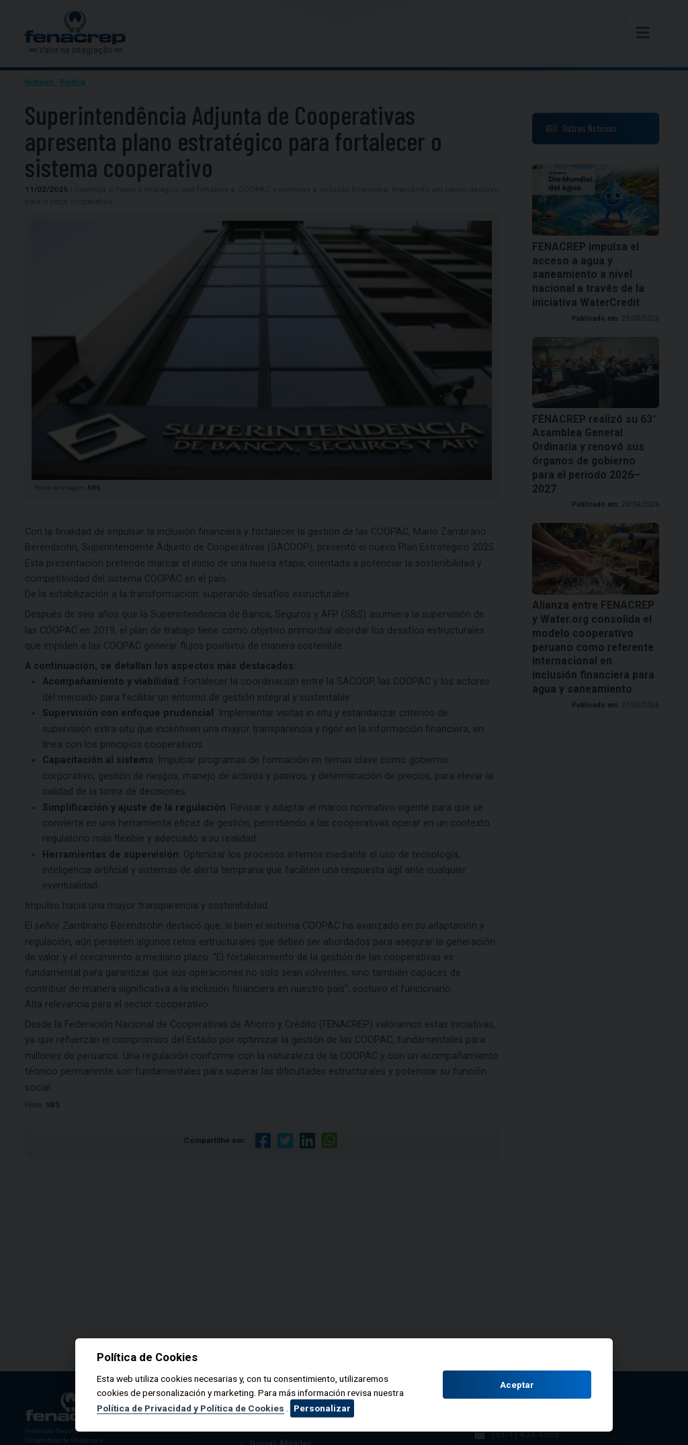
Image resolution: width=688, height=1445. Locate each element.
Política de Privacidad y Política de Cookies (190, 1408)
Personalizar (322, 1408)
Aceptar (517, 1385)
